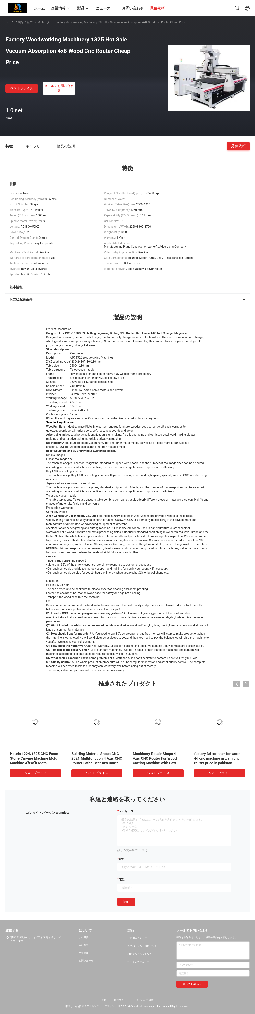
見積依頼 (238, 146)
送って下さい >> (192, 984)
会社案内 (83, 945)
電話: (122, 879)
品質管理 (83, 952)
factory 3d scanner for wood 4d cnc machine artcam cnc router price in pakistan (217, 758)
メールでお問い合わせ (59, 88)
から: (122, 858)
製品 (21, 22)
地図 (104, 999)
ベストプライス (21, 88)
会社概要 (83, 937)
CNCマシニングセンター (141, 954)
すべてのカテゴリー (138, 961)
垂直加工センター (137, 937)
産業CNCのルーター (39, 22)
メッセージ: (126, 811)
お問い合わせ (86, 960)
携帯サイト (120, 999)
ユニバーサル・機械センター (143, 946)
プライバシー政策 (144, 999)
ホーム (9, 22)
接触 (126, 902)
